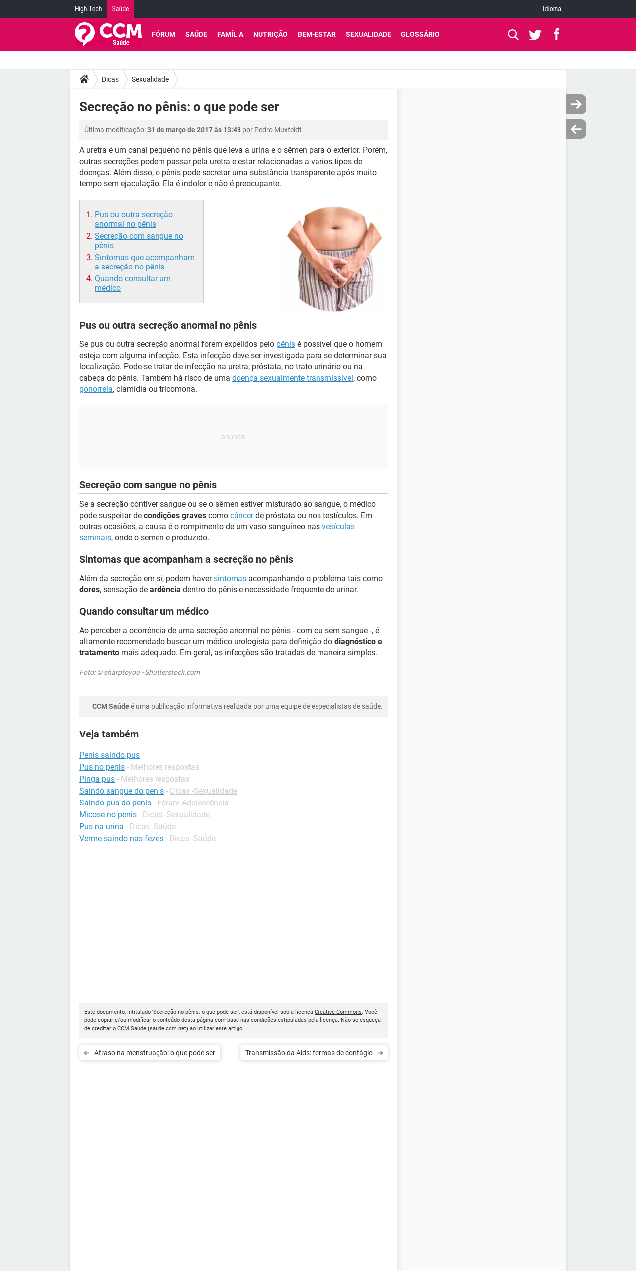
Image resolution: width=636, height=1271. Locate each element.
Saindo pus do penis (115, 802)
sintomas (230, 578)
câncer (241, 515)
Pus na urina (102, 826)
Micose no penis (108, 814)
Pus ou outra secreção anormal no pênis (134, 219)
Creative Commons (338, 1012)
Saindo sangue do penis (122, 791)
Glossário (420, 34)
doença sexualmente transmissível (292, 378)
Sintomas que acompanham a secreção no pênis (145, 262)
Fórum (163, 34)
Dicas (110, 79)
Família (230, 34)
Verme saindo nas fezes (121, 838)
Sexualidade (368, 34)
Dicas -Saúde (153, 826)
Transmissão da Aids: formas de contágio (309, 1053)
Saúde (120, 9)
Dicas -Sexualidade (203, 791)
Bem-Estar (317, 34)
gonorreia (96, 389)
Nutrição (270, 34)
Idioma (552, 9)
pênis (285, 344)
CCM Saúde (131, 1028)
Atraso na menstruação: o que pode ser (154, 1053)
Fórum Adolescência (193, 802)
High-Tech (88, 9)
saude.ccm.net (168, 1028)
